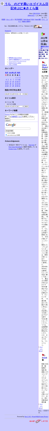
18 (6, 84)
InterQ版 (38, 19)
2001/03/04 (36, 13)
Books (45, 67)
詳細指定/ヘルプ (16, 116)
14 (13, 81)
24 (19, 84)
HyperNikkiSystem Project (40, 416)
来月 (18, 73)
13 (10, 81)
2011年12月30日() (44, 39)
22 (15, 84)
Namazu (7, 114)
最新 (3, 19)
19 (8, 84)
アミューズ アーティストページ (17, 61)
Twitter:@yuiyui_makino (15, 63)
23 (17, 84)
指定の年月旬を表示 (13, 90)
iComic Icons (13, 149)
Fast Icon (31, 145)
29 (15, 86)
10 (19, 79)
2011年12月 (12, 73)
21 (13, 84)
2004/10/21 (31, 15)
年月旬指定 (18, 19)
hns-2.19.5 (28, 416)
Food (45, 358)
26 (8, 86)
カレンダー (10, 19)
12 (8, 81)
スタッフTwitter (13, 64)
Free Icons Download (15, 147)
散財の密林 (26, 21)
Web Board (27, 19)
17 (19, 81)
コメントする (41, 349)
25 (6, 86)
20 (10, 84)
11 (6, 81)
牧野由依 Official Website (15, 57)
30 (17, 86)
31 (19, 86)
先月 (6, 73)
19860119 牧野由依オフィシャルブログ (19, 59)
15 (15, 81)
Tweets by (8, 31)
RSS (32, 19)
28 (13, 86)
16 (17, 81)
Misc (44, 65)
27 (10, 86)
